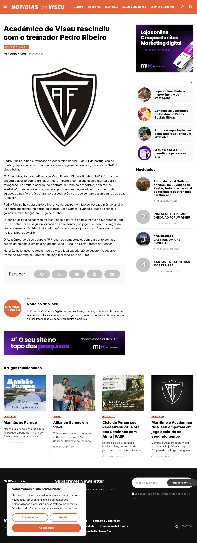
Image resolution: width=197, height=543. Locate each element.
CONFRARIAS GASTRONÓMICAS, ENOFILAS (167, 240)
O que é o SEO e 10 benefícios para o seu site (170, 153)
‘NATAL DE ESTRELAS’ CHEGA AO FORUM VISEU (172, 215)
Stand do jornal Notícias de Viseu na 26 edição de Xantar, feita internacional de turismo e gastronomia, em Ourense (173, 188)
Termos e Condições (106, 520)
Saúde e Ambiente (134, 6)
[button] (42, 274)
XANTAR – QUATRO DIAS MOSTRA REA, (172, 263)
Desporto (94, 6)
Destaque (111, 6)
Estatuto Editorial (162, 6)
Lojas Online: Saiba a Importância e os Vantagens (170, 94)
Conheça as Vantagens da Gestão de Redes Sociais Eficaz (171, 114)
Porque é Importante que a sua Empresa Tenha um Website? (173, 133)
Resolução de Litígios (114, 526)
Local (23, 47)
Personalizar (30, 517)
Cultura (78, 6)
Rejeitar (64, 517)
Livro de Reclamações (97, 531)
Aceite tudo (46, 527)
